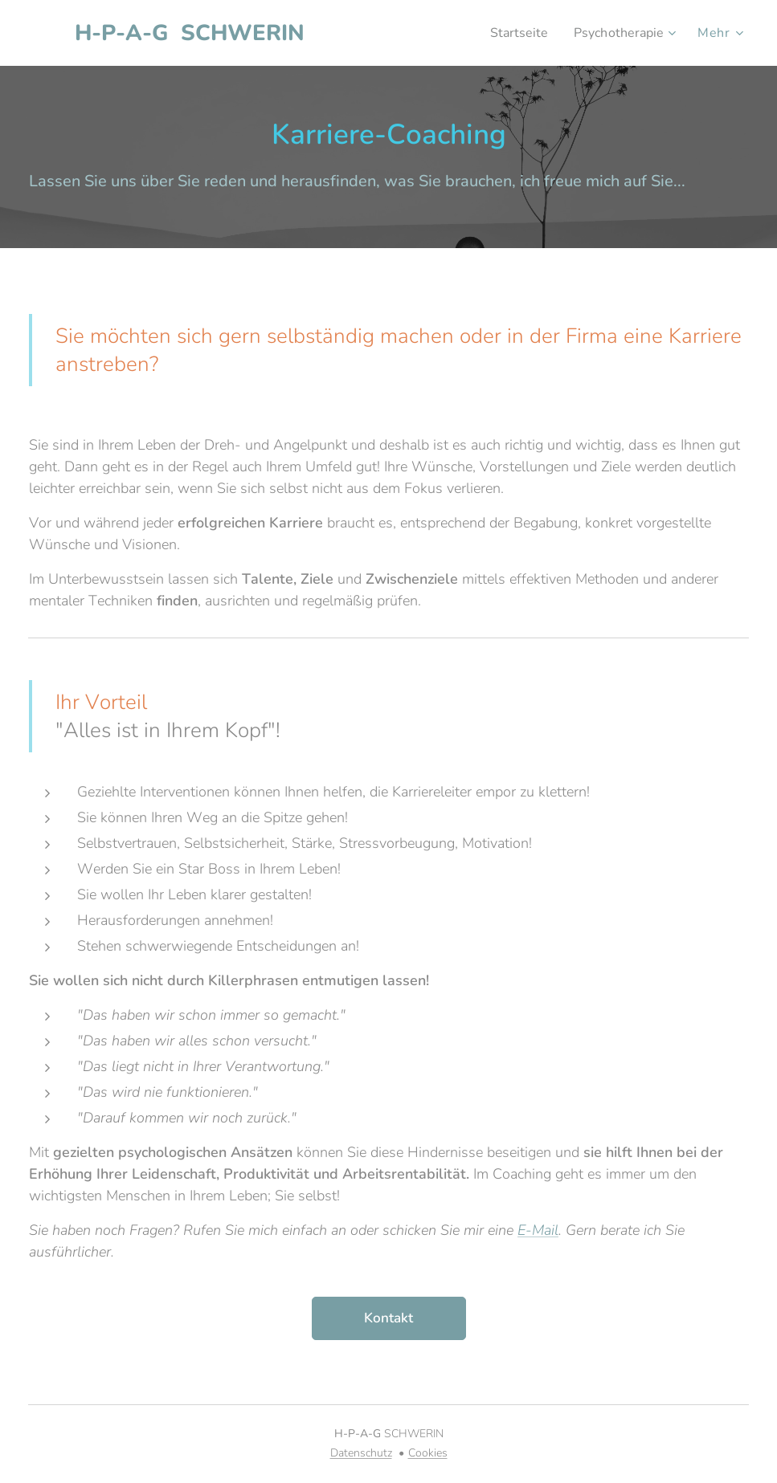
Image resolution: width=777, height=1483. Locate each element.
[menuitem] (512, 33)
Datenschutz (361, 1453)
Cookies (428, 1453)
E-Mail (537, 1230)
